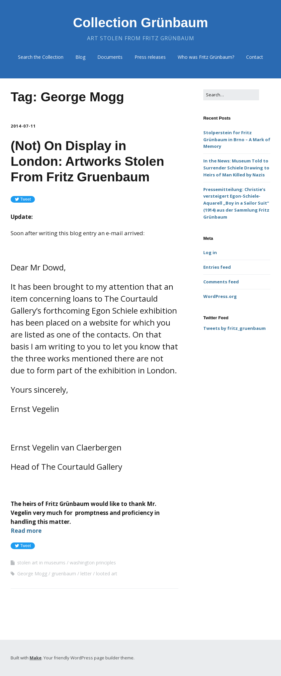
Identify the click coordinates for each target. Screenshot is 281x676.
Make (36, 658)
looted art (106, 573)
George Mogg (32, 573)
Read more (26, 530)
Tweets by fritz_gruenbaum (234, 328)
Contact (254, 57)
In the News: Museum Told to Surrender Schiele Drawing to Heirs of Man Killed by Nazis (236, 168)
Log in (210, 252)
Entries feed (217, 267)
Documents (110, 57)
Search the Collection (40, 57)
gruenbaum (63, 573)
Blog (80, 57)
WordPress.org (220, 296)
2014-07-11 (23, 126)
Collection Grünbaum (140, 22)
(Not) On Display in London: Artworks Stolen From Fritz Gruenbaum (87, 161)
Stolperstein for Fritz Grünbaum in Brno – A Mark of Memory (236, 139)
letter (86, 573)
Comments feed (221, 282)
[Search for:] (231, 94)
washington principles (93, 562)
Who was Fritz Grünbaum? (206, 57)
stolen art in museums (41, 562)
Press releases (150, 57)
